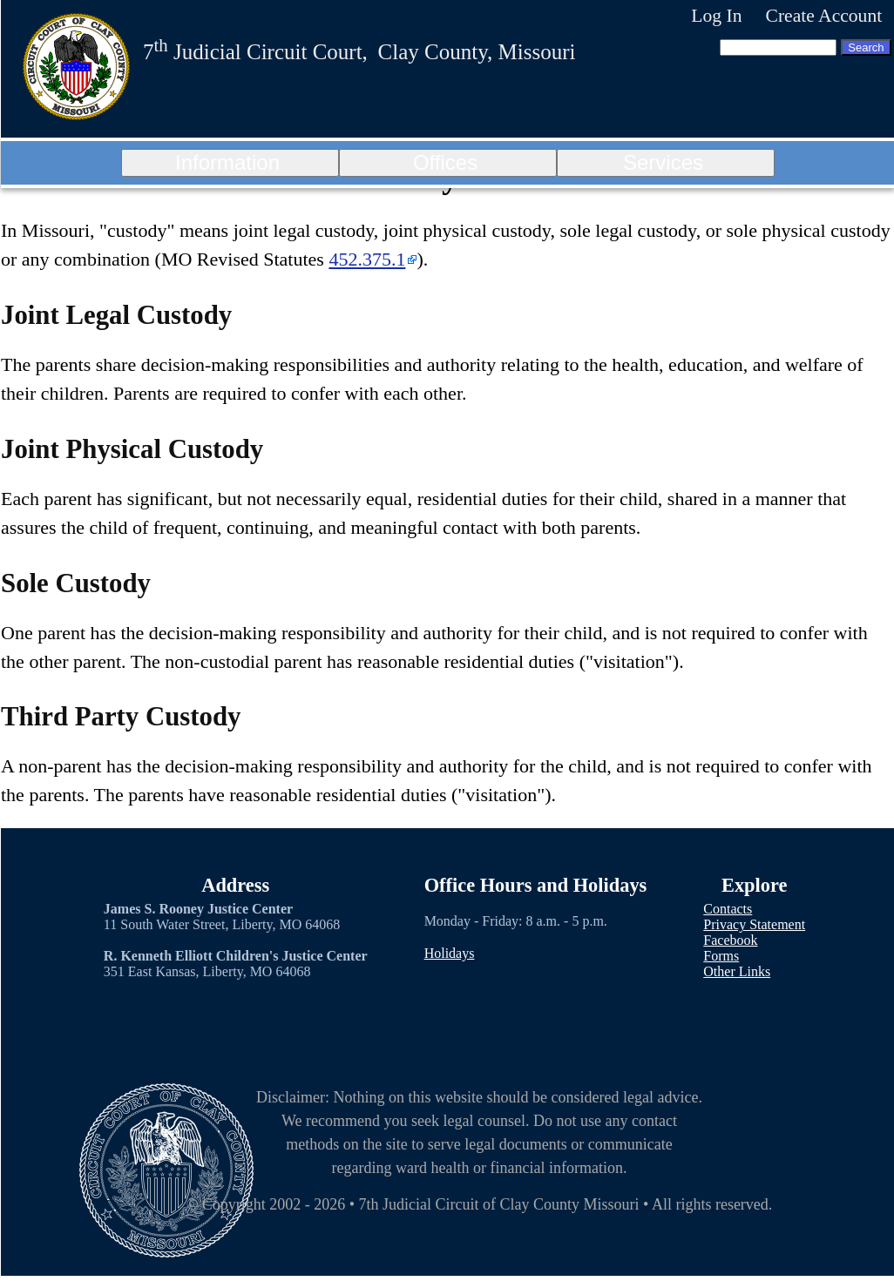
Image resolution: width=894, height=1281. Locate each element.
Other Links (736, 971)
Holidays (449, 953)
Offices (445, 162)
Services (663, 162)
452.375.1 (366, 259)
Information (227, 162)
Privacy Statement (754, 924)
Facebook (730, 940)
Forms (721, 955)
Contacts (727, 908)
